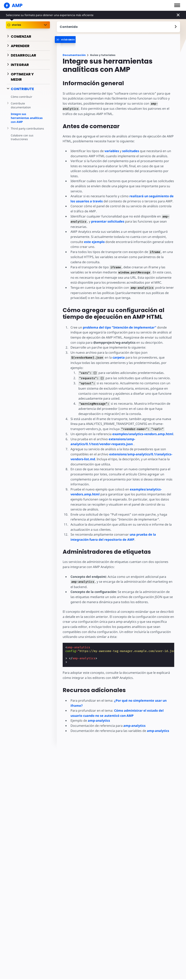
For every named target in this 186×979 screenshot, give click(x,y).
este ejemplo (94, 241)
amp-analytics (99, 715)
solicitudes (130, 151)
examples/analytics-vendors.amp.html (142, 429)
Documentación (74, 55)
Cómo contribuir (21, 97)
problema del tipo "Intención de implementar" (119, 327)
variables (111, 151)
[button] (177, 5)
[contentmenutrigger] (118, 26)
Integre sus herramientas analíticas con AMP (27, 117)
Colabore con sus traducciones (22, 137)
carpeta (117, 357)
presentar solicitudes (107, 221)
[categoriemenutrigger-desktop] (80, 39)
